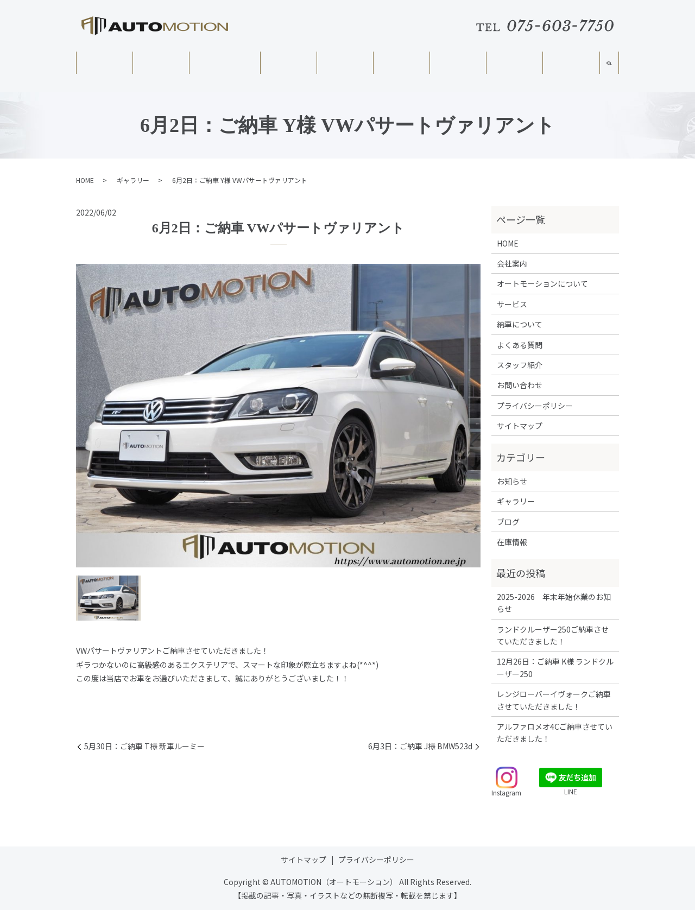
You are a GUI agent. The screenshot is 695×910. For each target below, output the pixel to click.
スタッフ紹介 (570, 66)
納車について (401, 65)
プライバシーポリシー (535, 405)
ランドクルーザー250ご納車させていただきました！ (553, 635)
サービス (288, 65)
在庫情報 (345, 65)
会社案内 (161, 65)
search (609, 69)
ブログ (508, 521)
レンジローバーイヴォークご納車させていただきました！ (554, 699)
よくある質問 (458, 65)
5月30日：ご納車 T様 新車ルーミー (144, 746)
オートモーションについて (224, 70)
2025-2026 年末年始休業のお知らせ (554, 602)
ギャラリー (514, 65)
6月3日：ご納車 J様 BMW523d (420, 746)
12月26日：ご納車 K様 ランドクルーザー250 (555, 667)
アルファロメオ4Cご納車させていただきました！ (554, 732)
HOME (104, 65)
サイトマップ (519, 425)
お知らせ (512, 481)
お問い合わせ (519, 385)
